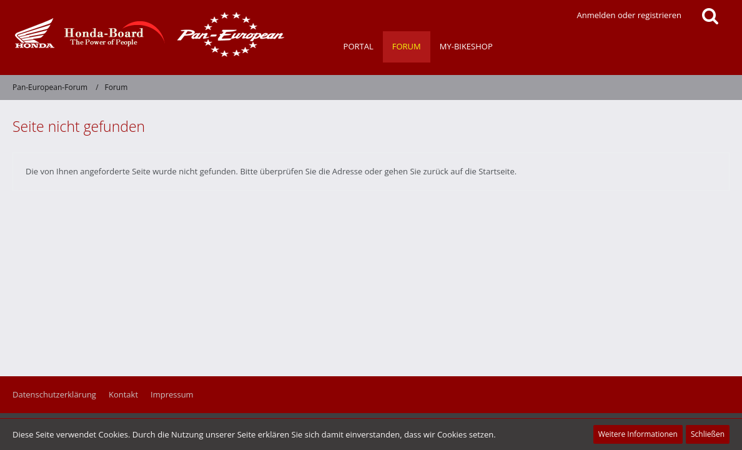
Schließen (708, 434)
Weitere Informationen (638, 434)
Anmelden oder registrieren (629, 15)
